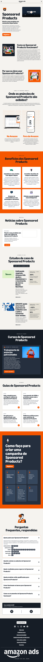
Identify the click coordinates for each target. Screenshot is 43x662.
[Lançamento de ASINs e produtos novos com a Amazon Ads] (31, 400)
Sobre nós (21, 630)
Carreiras (21, 645)
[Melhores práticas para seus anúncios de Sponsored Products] (31, 419)
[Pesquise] (41, 1)
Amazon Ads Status (21, 642)
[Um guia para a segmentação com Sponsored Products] (11, 419)
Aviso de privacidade (21, 635)
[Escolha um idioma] (21, 622)
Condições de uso (21, 632)
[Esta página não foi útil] (11, 611)
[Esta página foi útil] (31, 611)
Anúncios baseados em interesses (22, 637)
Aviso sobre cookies (21, 640)
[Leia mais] (7, 245)
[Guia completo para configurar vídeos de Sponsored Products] (11, 400)
